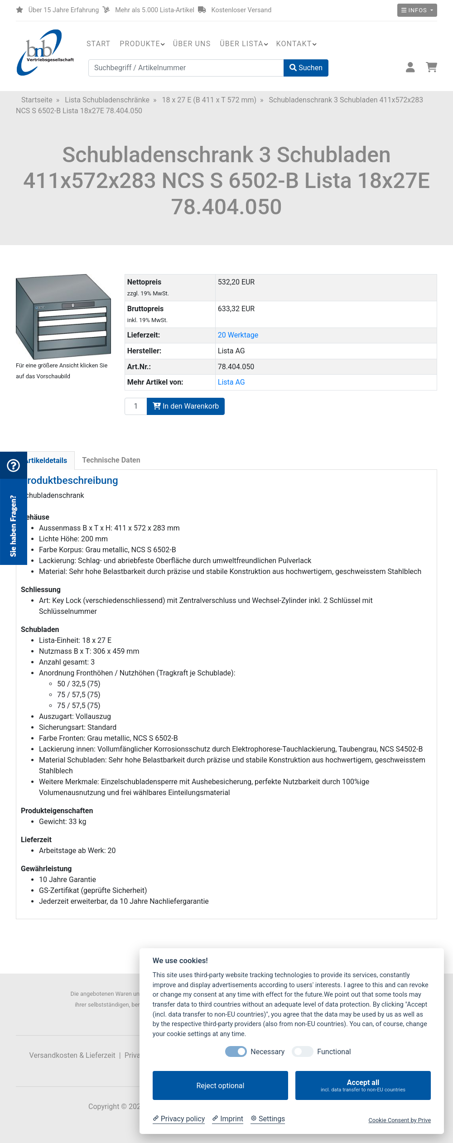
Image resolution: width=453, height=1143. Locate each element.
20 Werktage (238, 335)
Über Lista (241, 43)
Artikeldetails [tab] (45, 460)
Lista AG (231, 382)
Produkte (140, 43)
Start (99, 43)
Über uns (192, 43)
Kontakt (294, 43)
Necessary (267, 1051)
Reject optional (220, 1085)
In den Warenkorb (186, 406)
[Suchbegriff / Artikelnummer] (186, 68)
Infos (415, 10)
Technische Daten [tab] (111, 460)
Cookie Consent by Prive (399, 1120)
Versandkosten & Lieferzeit (72, 1055)
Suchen (306, 67)
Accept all (363, 1085)
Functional (334, 1051)
